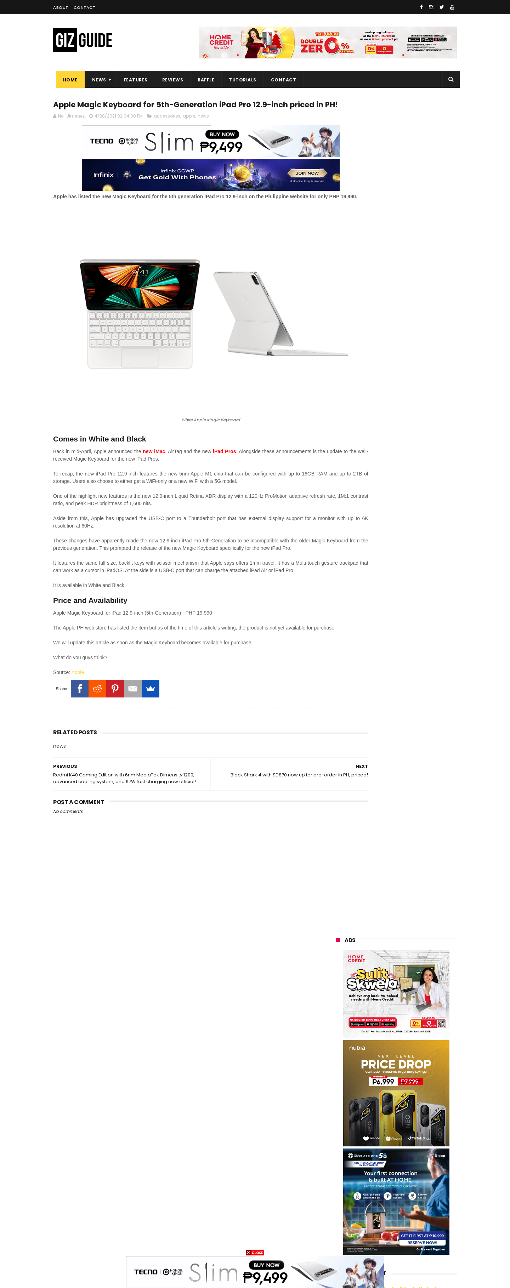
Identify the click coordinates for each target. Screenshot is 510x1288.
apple (189, 130)
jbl (376, 1204)
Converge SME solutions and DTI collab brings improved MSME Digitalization (414, 1008)
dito (370, 1151)
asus (417, 1112)
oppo (337, 1099)
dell (407, 1204)
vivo (416, 1099)
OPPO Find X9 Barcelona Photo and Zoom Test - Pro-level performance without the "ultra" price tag (414, 831)
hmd (373, 1230)
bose (406, 1243)
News (96, 80)
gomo (338, 1230)
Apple (77, 703)
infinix (408, 1125)
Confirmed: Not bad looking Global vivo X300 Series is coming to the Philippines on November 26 (409, 975)
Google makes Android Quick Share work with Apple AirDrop (412, 677)
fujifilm (376, 1164)
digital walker (346, 1190)
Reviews (170, 80)
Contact (85, 7)
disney (422, 1217)
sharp (414, 1164)
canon (338, 1177)
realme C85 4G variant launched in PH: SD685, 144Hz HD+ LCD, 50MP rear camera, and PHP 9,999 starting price (410, 717)
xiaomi (378, 1099)
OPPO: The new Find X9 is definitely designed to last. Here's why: (388, 458)
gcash (407, 1151)
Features (133, 80)
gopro (407, 1230)
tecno (416, 1138)
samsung (386, 1086)
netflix (376, 1177)
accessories (167, 130)
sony (377, 1138)
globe (338, 1125)
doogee (391, 1190)
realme (339, 1112)
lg (373, 1125)
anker (385, 1217)
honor (380, 1112)
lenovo (339, 1138)
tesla (337, 1243)
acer (336, 1151)
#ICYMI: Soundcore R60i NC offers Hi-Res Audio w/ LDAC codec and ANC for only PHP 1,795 (409, 937)
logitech (341, 1204)
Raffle (203, 80)
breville (372, 1243)
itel (411, 1177)
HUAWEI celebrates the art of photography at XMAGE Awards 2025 (414, 865)
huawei (339, 1086)
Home (67, 80)
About (60, 7)
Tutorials (240, 80)
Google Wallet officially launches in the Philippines (407, 791)
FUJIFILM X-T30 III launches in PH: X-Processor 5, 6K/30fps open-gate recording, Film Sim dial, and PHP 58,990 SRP (414, 900)
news (203, 130)
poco (337, 1164)
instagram (343, 1217)
